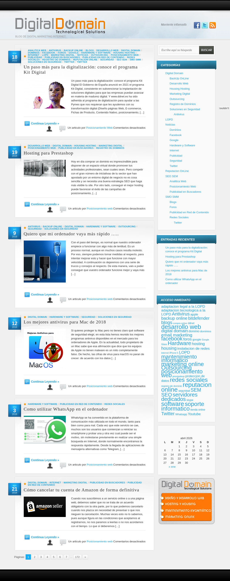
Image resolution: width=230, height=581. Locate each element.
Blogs (89, 50)
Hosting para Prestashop (49, 153)
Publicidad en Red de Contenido (103, 57)
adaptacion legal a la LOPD (183, 306)
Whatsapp (181, 414)
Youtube (194, 414)
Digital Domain (130, 50)
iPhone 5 (174, 353)
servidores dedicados (179, 397)
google (196, 339)
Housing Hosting (124, 52)
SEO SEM (122, 59)
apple (194, 314)
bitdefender (199, 318)
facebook (172, 339)
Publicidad (35, 57)
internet (165, 353)
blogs (166, 322)
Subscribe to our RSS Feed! (212, 25)
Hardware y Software (96, 52)
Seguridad (107, 59)
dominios (205, 331)
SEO (166, 395)
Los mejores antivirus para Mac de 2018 (65, 322)
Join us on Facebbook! (197, 25)
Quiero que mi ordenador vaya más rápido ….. (71, 233)
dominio (194, 331)
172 (77, 557)
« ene (172, 466)
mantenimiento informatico (179, 358)
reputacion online (186, 387)
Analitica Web (37, 50)
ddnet (191, 323)
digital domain (174, 330)
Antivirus (55, 50)
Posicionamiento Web (125, 55)
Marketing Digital (63, 55)
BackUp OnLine (73, 50)
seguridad (184, 390)
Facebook (48, 52)
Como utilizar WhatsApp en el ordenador (66, 409)
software (172, 403)
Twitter (69, 62)
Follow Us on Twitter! (204, 25)
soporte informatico (182, 406)
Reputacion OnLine (85, 59)
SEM (196, 390)
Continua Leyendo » (45, 123)
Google (73, 52)
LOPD (45, 55)
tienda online (197, 409)
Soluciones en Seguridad (45, 62)
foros (187, 339)
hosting (198, 344)
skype (190, 400)
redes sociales (189, 380)
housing (169, 348)
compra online (180, 323)
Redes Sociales (114, 404)
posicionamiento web (182, 373)
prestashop (178, 376)
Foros (62, 52)
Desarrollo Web (107, 50)
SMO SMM (135, 59)
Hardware (179, 343)
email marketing (176, 334)
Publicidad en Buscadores (62, 57)
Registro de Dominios (56, 59)
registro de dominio (171, 386)
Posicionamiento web (100, 208)
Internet (33, 55)
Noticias (82, 55)
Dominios (34, 52)
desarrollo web (181, 326)
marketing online (182, 364)
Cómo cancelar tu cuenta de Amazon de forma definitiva (81, 489)
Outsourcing (99, 55)
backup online (174, 318)
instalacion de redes (193, 348)
